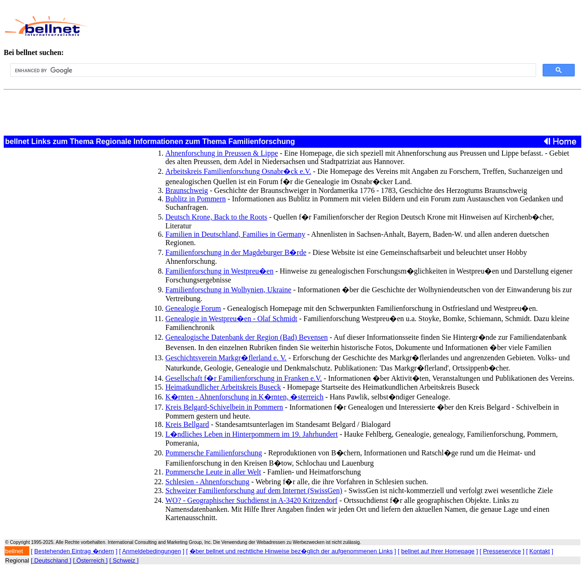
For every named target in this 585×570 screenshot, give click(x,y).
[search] (272, 70)
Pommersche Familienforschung (213, 453)
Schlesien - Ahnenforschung (207, 482)
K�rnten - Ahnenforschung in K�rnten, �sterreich (244, 397)
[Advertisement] (289, 26)
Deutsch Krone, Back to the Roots (216, 217)
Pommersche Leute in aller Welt (213, 472)
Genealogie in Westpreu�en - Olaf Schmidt (231, 319)
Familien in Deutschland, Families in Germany (235, 234)
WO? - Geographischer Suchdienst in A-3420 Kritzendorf (251, 500)
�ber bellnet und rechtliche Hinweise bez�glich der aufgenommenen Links (291, 551)
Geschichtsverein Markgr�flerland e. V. (225, 358)
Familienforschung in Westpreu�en (219, 271)
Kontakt (540, 551)
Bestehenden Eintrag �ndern (74, 551)
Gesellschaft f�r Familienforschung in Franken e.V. (243, 378)
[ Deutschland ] (51, 560)
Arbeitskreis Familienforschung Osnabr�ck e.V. (238, 171)
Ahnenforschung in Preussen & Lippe (221, 153)
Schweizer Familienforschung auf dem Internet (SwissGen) (253, 490)
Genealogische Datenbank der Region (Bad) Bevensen (246, 337)
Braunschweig (186, 190)
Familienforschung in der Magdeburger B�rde (235, 252)
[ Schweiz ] (124, 560)
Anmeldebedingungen (151, 551)
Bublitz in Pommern (195, 199)
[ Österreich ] (90, 560)
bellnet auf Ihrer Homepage (438, 551)
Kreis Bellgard (187, 424)
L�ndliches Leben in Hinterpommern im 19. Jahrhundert (251, 434)
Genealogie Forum (193, 308)
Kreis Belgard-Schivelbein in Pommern (224, 407)
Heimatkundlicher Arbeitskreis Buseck (223, 387)
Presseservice (502, 551)
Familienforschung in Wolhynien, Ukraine (228, 290)
